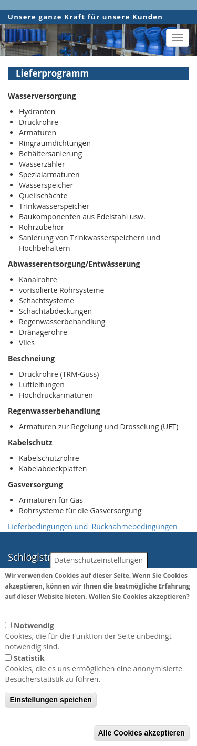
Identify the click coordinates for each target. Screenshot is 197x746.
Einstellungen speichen (50, 715)
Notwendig (34, 641)
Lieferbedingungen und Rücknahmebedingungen (93, 526)
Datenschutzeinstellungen (98, 576)
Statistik (29, 674)
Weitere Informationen (43, 622)
